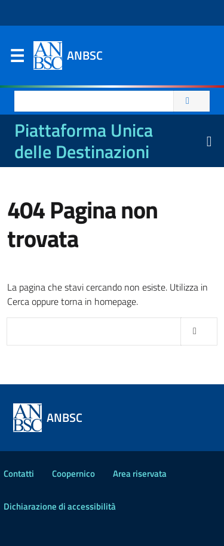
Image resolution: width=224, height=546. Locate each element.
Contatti (19, 473)
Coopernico (73, 473)
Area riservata (140, 473)
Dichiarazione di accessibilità (60, 506)
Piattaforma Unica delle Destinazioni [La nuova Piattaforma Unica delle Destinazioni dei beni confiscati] (83, 140)
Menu (17, 58)
